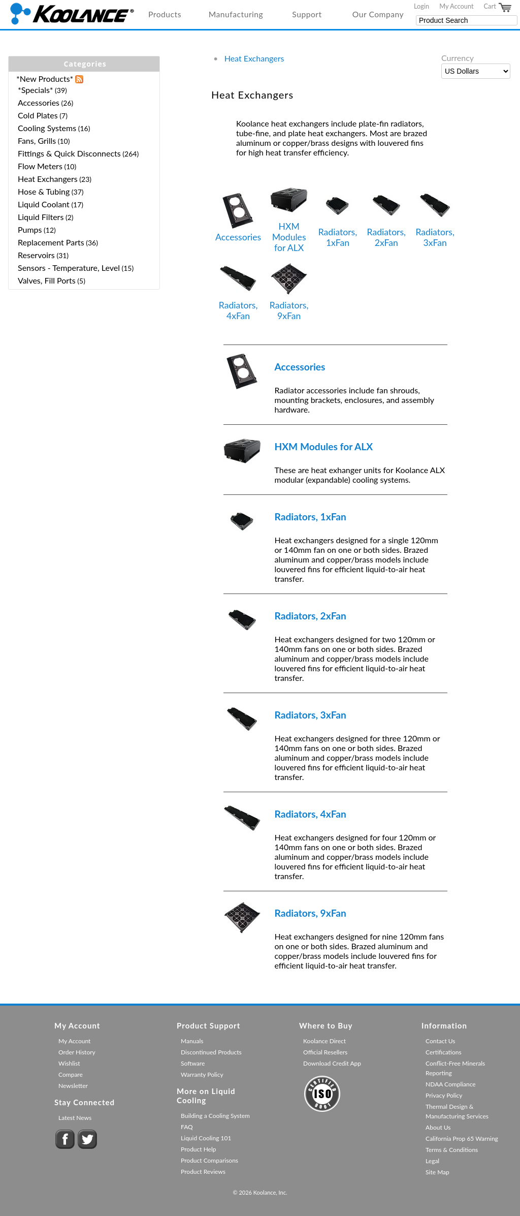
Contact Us (440, 1041)
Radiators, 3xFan (434, 217)
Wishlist (69, 1063)
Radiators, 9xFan (289, 290)
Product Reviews (203, 1171)
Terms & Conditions (452, 1149)
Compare (70, 1074)
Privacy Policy (444, 1095)
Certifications (444, 1052)
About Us (438, 1127)
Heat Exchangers (254, 58)
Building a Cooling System (215, 1115)
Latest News (74, 1117)
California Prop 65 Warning (462, 1138)
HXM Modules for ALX (289, 217)
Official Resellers (325, 1052)
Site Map (437, 1172)
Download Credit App (332, 1063)
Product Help (198, 1149)
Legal (432, 1161)
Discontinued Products (211, 1052)
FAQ (187, 1127)
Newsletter (73, 1085)
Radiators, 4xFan (238, 290)
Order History (76, 1052)
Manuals (192, 1041)
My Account (456, 6)
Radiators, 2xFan (386, 217)
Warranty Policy (202, 1074)
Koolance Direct (324, 1041)
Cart (498, 7)
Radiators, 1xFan (338, 217)
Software (193, 1063)
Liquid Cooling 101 (206, 1138)
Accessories (238, 217)
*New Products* (44, 78)
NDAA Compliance (451, 1084)
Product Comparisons (209, 1160)
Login (421, 6)
